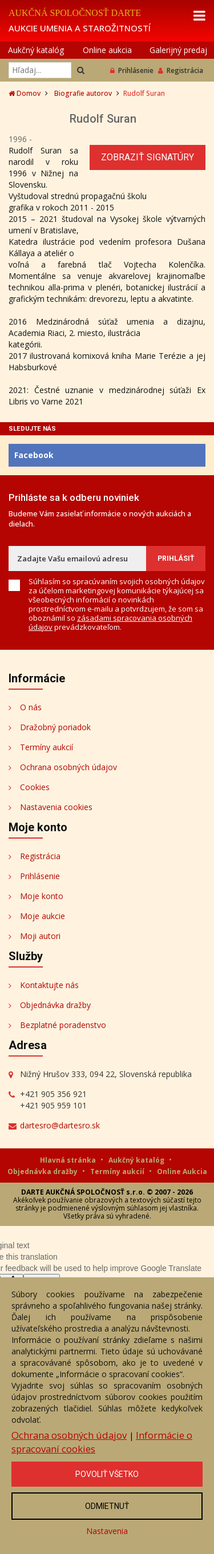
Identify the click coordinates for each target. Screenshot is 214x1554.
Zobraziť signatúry (147, 157)
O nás (31, 707)
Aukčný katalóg (36, 49)
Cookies (35, 787)
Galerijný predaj (178, 49)
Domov (25, 93)
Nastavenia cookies (56, 807)
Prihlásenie (132, 70)
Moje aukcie (42, 915)
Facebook (34, 455)
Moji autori (40, 935)
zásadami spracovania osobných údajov (110, 622)
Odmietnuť (107, 1506)
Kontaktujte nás (49, 985)
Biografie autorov (83, 93)
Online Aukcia (182, 1171)
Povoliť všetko (107, 1474)
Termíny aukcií (46, 747)
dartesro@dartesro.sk (60, 1125)
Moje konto (41, 896)
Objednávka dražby (55, 1004)
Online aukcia (107, 49)
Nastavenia (107, 1530)
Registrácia (180, 70)
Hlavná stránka (69, 1160)
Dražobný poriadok (55, 727)
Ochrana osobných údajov (68, 767)
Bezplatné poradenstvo (63, 1024)
